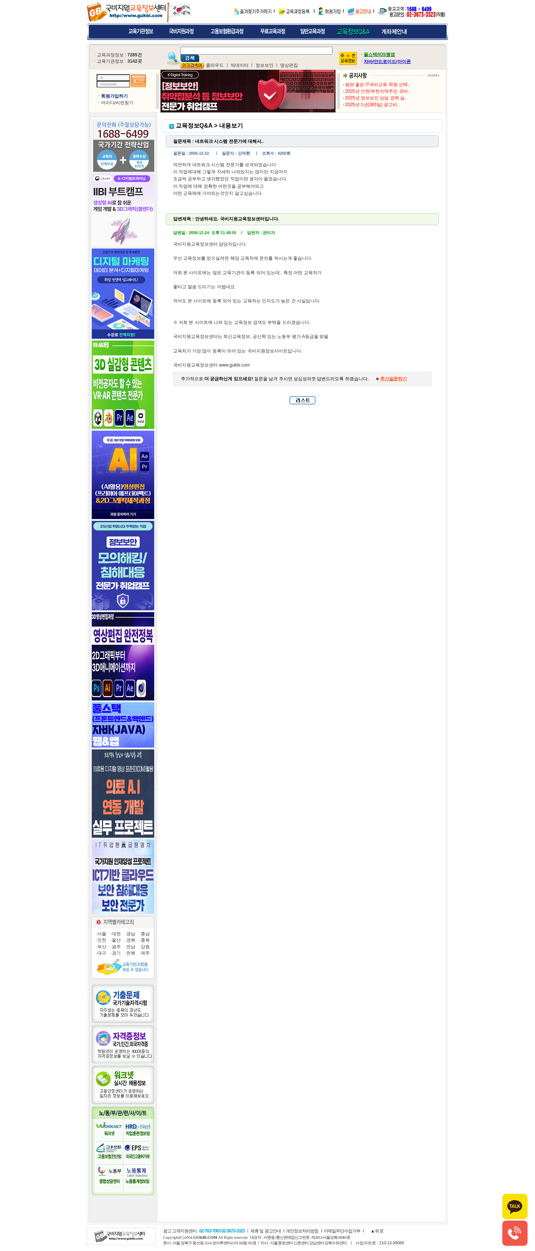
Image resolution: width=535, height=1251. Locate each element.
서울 (101, 933)
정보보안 (264, 65)
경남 (130, 933)
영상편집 (289, 65)
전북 (130, 953)
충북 (145, 940)
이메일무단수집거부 (342, 1231)
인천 (101, 940)
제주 (145, 953)
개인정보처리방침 (302, 1231)
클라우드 (215, 65)
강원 (145, 946)
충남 (145, 933)
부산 (101, 946)
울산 (116, 940)
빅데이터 (240, 65)
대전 (116, 933)
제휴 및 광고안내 (265, 1231)
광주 (116, 946)
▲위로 (376, 1231)
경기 (116, 953)
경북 (130, 940)
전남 (130, 946)
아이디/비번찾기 (117, 102)
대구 (101, 953)
